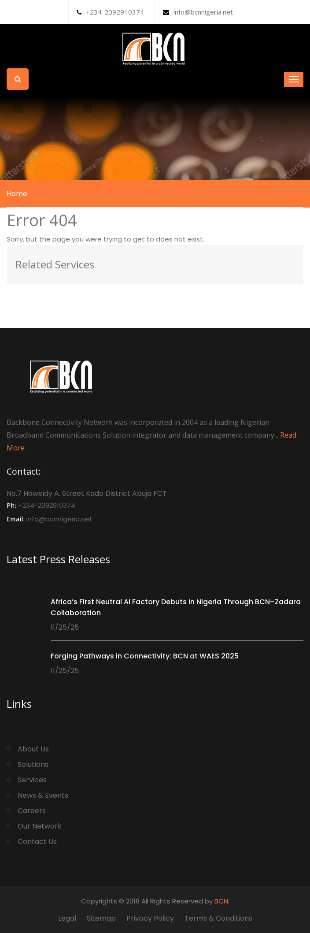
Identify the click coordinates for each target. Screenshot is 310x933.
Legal (67, 918)
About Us (33, 749)
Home (17, 194)
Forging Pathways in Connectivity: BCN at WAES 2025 (145, 656)
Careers (32, 811)
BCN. (221, 901)
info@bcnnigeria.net (198, 11)
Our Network (40, 826)
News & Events (43, 795)
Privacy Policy (150, 918)
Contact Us (37, 841)
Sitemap (101, 918)
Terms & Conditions (218, 918)
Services (32, 780)
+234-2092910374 (110, 11)
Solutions (33, 764)
